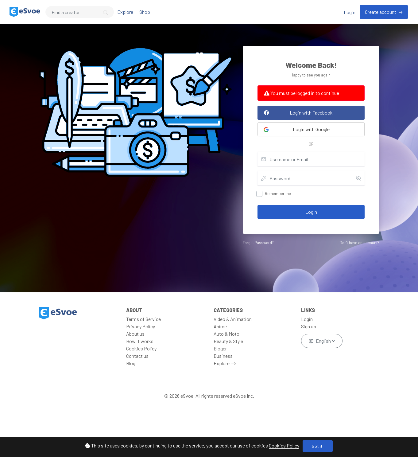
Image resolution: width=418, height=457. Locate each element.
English (320, 341)
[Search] (79, 12)
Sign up (308, 326)
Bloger (220, 348)
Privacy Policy (140, 326)
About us (135, 334)
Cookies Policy (284, 445)
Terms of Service (143, 319)
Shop (144, 12)
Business (223, 356)
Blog (130, 363)
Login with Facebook (297, 112)
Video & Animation (233, 319)
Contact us (137, 356)
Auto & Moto (226, 334)
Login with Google (296, 129)
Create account (381, 12)
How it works (139, 341)
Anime (220, 326)
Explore (125, 12)
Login (349, 12)
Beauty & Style (228, 341)
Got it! (317, 446)
